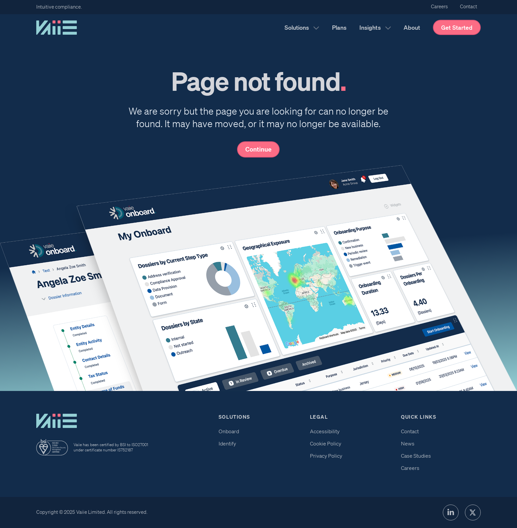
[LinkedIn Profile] (451, 512)
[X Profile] (473, 512)
